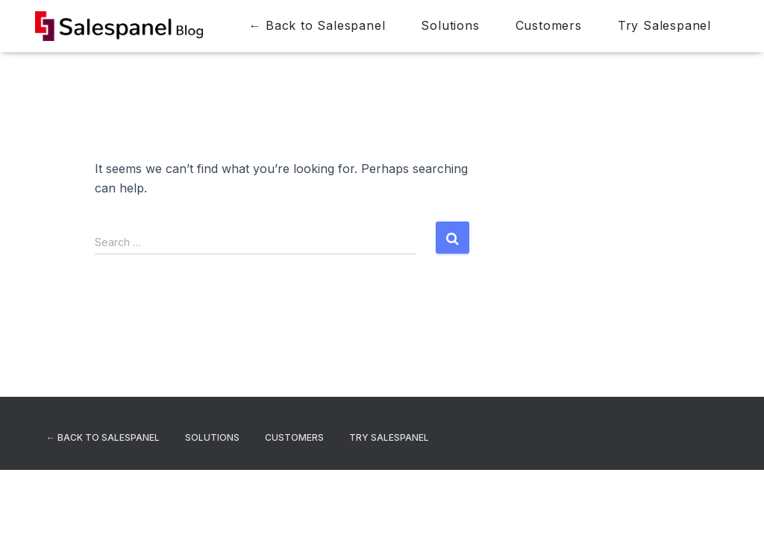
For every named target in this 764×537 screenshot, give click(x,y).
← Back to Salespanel (316, 25)
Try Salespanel (664, 25)
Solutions (450, 25)
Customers (549, 25)
